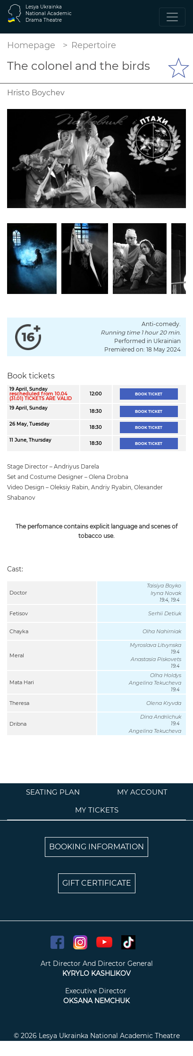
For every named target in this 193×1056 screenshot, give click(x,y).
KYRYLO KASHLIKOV (96, 973)
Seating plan (53, 792)
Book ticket (148, 394)
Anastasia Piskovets (156, 659)
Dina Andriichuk (160, 716)
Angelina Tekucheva (155, 682)
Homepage (31, 45)
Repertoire (93, 45)
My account (142, 792)
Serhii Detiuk (164, 613)
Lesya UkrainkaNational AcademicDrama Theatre (48, 13)
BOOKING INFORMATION (96, 846)
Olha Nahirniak (162, 631)
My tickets (96, 809)
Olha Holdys (165, 675)
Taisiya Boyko (164, 585)
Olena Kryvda (163, 703)
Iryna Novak (166, 593)
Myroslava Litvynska (155, 645)
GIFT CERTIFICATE (96, 883)
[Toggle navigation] (172, 17)
